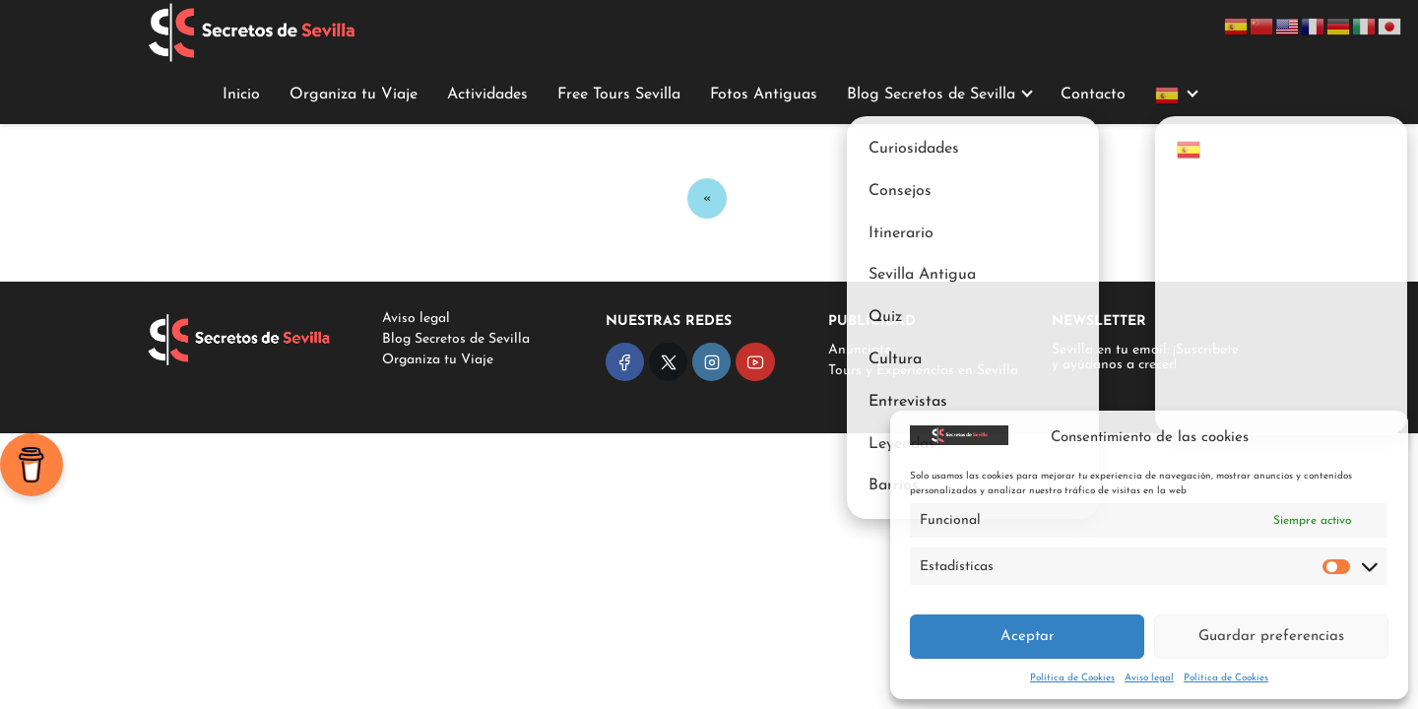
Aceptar (1027, 636)
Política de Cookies (1072, 678)
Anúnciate (859, 350)
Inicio (241, 94)
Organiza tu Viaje (354, 94)
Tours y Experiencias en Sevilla (923, 370)
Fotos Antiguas (763, 94)
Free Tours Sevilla (618, 94)
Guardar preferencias (1271, 636)
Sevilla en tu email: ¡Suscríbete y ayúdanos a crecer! (1145, 357)
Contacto (1093, 94)
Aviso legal (1149, 678)
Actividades (487, 94)
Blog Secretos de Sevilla (931, 94)
